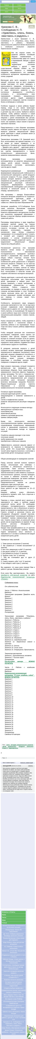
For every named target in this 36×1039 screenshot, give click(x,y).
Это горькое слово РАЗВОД (13, 999)
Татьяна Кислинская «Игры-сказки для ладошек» (13, 939)
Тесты (19, 8)
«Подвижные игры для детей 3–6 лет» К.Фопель (14, 956)
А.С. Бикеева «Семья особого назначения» (13, 947)
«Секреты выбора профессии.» (13, 988)
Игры (6, 8)
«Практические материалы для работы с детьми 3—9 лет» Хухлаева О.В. (13, 1017)
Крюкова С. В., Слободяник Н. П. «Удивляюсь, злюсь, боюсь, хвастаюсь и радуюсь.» (13, 1023)
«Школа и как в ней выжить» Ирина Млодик (13, 1012)
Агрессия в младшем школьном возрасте (14, 972)
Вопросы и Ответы (19, 11)
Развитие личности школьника (13, 979)
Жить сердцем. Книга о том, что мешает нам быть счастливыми (14, 995)
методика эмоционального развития (22, 745)
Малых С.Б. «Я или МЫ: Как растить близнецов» (13, 951)
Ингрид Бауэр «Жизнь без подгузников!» (13, 930)
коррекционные (13, 748)
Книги (6, 11)
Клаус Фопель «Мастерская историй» (13, 1028)
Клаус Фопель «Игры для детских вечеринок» (13, 943)
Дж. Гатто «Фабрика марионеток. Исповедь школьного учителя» (13, 934)
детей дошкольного (9, 746)
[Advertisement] (17, 851)
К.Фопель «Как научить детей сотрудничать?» (13, 976)
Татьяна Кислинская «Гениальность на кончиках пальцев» (13, 926)
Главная (6, 5)
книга (8, 745)
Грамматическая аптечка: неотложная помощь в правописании (14, 991)
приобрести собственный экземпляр (14, 575)
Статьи (19, 5)
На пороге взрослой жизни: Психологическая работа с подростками (13, 983)
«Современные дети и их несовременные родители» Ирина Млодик (13, 1007)
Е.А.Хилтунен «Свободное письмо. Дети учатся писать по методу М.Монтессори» (14, 967)
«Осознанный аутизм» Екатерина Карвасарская (13, 1002)
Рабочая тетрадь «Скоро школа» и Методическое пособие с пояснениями (13, 961)
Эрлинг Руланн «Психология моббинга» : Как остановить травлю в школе (13, 1032)
